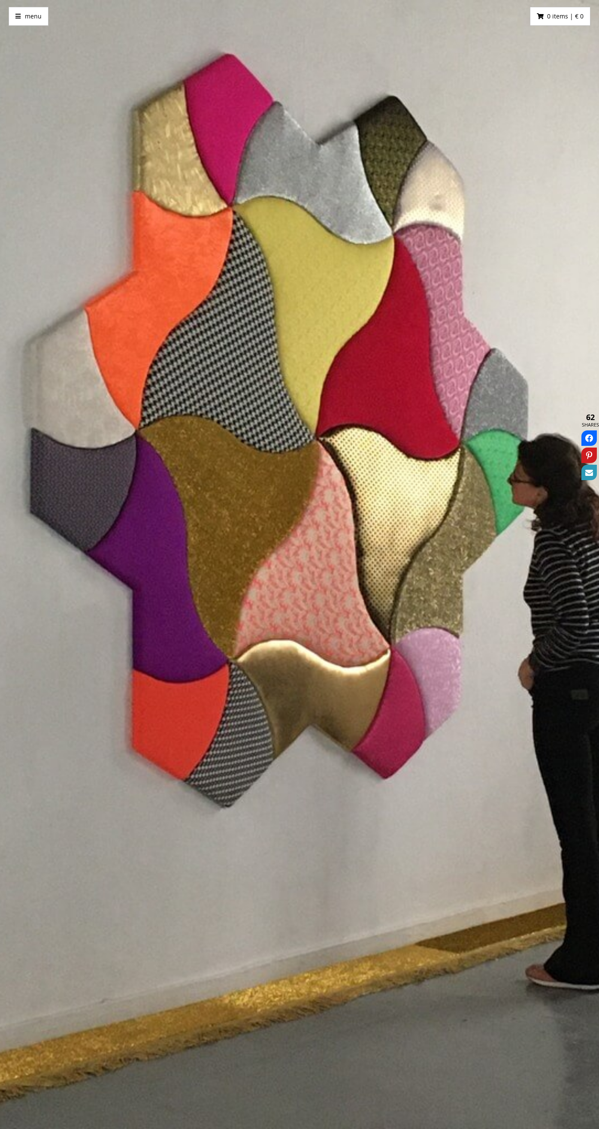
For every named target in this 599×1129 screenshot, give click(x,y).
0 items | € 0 (565, 16)
